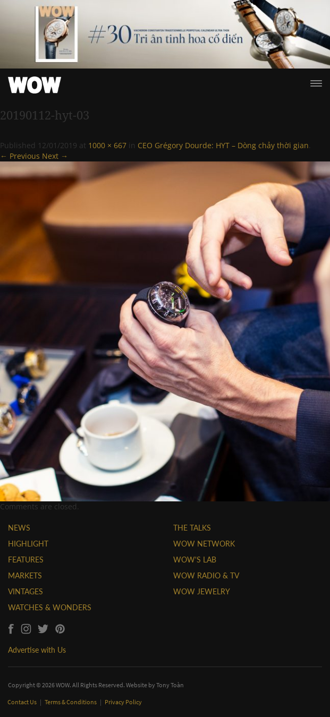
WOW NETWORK (204, 543)
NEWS (19, 527)
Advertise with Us (37, 649)
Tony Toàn (170, 685)
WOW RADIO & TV (206, 575)
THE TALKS (192, 527)
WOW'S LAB (194, 559)
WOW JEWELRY (201, 591)
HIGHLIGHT (28, 543)
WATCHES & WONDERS (49, 607)
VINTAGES (25, 591)
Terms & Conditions (71, 702)
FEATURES (26, 559)
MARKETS (25, 575)
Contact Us (22, 702)
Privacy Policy (123, 702)
